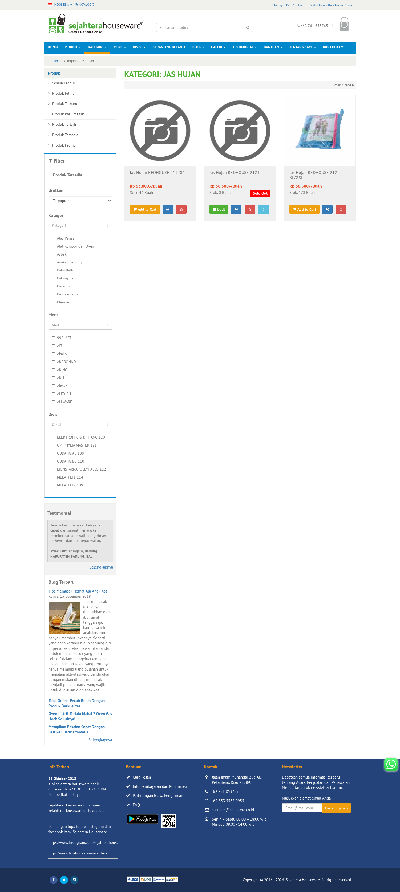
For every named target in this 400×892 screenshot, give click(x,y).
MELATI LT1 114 (67, 477)
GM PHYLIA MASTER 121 (74, 445)
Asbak (59, 254)
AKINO (60, 369)
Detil (219, 209)
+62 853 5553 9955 (227, 800)
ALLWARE (62, 401)
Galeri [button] (218, 47)
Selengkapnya (101, 567)
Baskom (61, 286)
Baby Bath (62, 270)
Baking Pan (63, 278)
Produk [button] (73, 47)
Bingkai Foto (65, 294)
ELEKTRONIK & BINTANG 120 (78, 437)
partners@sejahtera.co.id (233, 809)
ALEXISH (61, 393)
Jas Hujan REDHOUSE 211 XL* (157, 172)
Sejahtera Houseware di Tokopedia (76, 810)
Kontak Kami (333, 47)
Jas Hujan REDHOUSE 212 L (234, 172)
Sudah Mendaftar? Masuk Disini (331, 5)
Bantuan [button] (273, 47)
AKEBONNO (64, 361)
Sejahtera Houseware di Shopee (74, 805)
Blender (61, 302)
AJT (57, 345)
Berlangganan (336, 808)
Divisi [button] (139, 47)
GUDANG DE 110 (68, 461)
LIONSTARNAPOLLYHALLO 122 (79, 469)
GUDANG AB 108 (68, 453)
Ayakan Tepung (67, 262)
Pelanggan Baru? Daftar (287, 5)
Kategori (97, 47)
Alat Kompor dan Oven (73, 246)
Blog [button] (198, 47)
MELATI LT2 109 (67, 485)
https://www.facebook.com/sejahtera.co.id (82, 853)
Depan (53, 47)
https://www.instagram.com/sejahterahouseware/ (88, 842)
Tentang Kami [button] (302, 47)
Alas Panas (63, 238)
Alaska (59, 385)
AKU (58, 377)
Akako (59, 353)
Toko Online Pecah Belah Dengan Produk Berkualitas (77, 703)
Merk (120, 47)
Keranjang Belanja (169, 47)
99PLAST (61, 337)
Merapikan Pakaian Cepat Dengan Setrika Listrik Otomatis (77, 729)
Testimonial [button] (245, 47)
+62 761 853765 (225, 791)
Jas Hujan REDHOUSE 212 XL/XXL (313, 175)
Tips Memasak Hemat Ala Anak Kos (78, 591)
